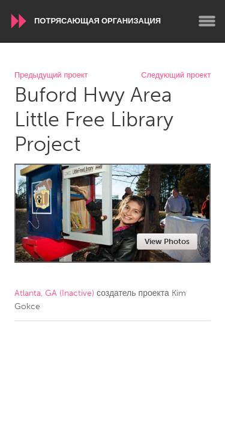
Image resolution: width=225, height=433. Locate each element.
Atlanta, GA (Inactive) (54, 293)
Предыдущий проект (51, 75)
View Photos (167, 241)
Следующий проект (176, 75)
